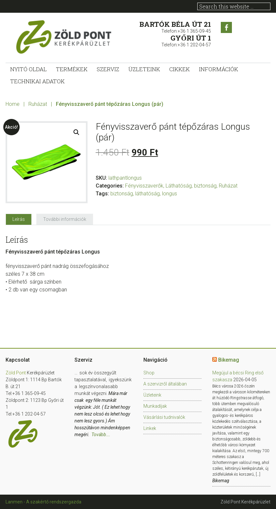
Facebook (226, 27)
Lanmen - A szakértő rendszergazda (43, 501)
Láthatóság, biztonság (191, 186)
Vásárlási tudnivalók (164, 417)
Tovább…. (100, 434)
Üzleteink (152, 395)
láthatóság (147, 193)
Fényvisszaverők (144, 186)
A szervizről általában (165, 383)
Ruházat (37, 104)
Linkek (149, 428)
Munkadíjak (155, 406)
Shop (148, 372)
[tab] (19, 219)
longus (169, 193)
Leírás (18, 219)
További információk (64, 219)
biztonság (121, 193)
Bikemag (228, 360)
